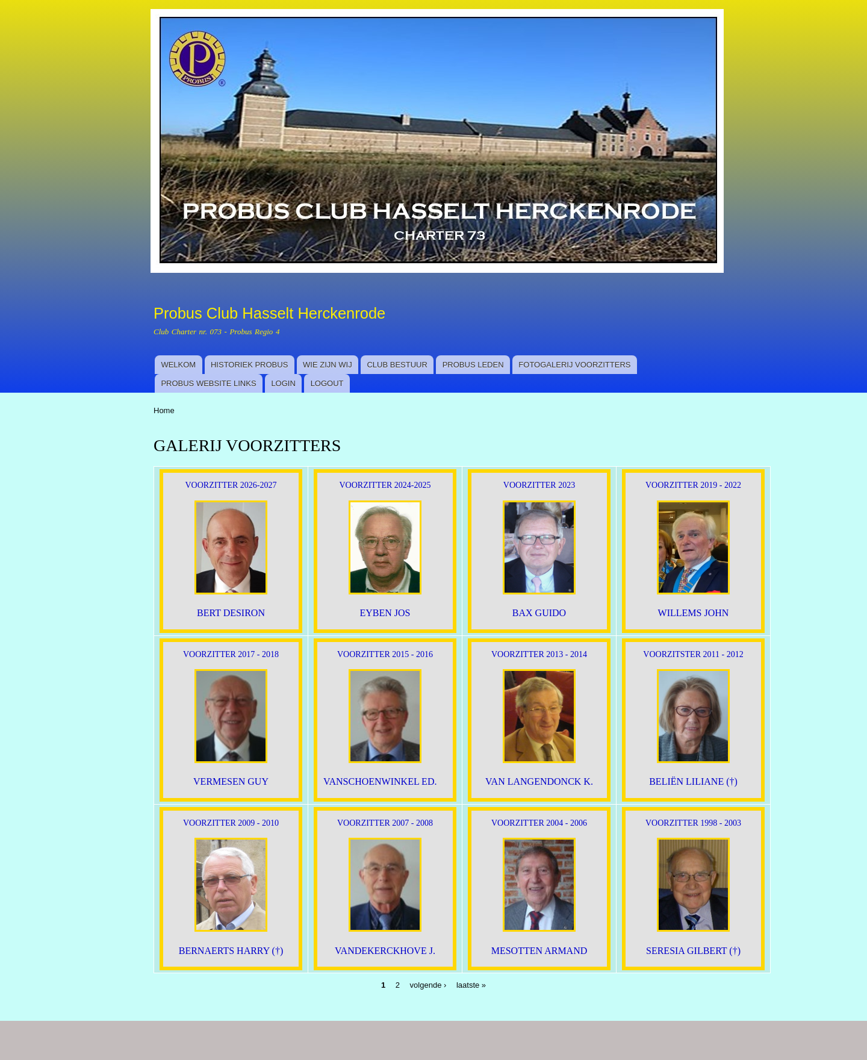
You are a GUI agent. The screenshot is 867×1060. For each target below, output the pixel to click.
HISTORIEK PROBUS (249, 364)
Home (164, 410)
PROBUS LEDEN (473, 364)
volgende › (428, 985)
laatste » (471, 985)
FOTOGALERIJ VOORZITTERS (574, 364)
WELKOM (178, 364)
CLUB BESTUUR (397, 364)
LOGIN (283, 383)
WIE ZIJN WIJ (327, 364)
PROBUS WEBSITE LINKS (208, 383)
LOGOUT (327, 383)
